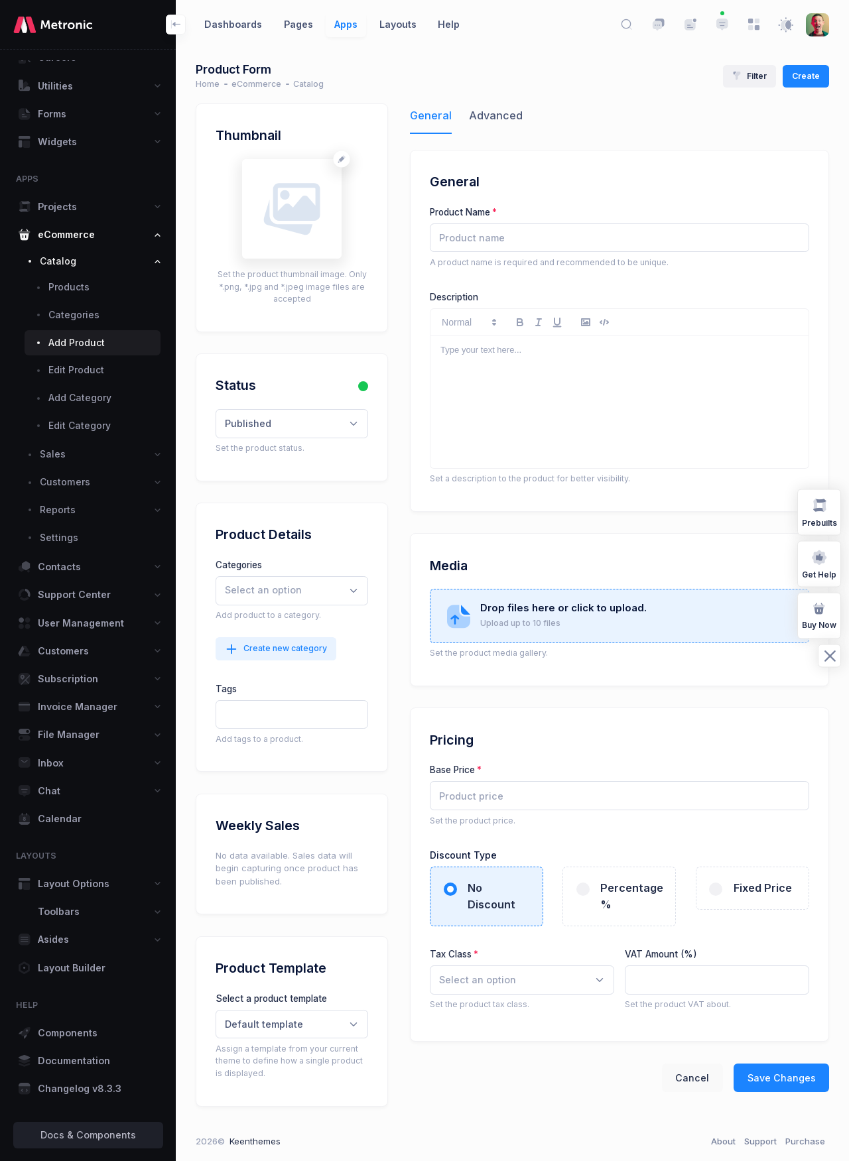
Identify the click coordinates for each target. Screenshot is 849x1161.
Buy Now (819, 614)
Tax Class (451, 954)
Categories (239, 565)
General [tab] (431, 115)
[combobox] (292, 423)
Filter (749, 76)
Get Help (819, 563)
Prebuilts (819, 511)
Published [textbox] (248, 423)
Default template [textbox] (264, 1024)
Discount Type (464, 855)
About (723, 1141)
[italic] (538, 322)
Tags (226, 689)
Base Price (452, 769)
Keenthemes (255, 1141)
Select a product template (271, 998)
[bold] (520, 322)
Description (454, 297)
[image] (585, 322)
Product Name (460, 212)
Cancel (692, 1077)
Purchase (805, 1141)
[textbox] (291, 714)
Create (806, 76)
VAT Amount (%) (661, 954)
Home (208, 84)
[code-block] (604, 322)
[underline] (557, 322)
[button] (468, 322)
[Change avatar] (342, 159)
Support (760, 1141)
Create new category (276, 649)
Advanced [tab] (496, 115)
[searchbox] (283, 590)
